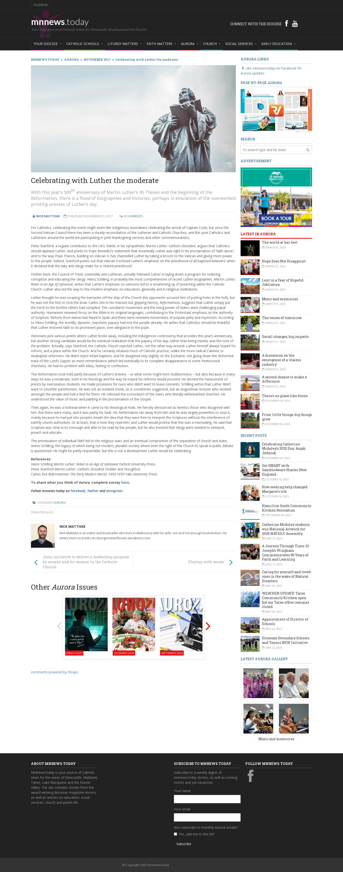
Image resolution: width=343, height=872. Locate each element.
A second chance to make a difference (284, 379)
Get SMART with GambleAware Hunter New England (284, 470)
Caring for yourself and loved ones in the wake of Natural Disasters (286, 576)
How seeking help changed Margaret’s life (285, 489)
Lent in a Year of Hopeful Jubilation (283, 282)
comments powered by (54, 672)
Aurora (59, 502)
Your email (182, 809)
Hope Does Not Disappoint (284, 261)
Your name (182, 790)
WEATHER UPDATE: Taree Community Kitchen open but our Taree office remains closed (285, 600)
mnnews (60, 21)
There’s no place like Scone (285, 396)
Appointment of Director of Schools (285, 621)
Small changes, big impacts (285, 336)
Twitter (93, 490)
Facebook (78, 490)
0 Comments (133, 216)
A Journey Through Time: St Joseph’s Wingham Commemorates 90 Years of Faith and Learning (285, 553)
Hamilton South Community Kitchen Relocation (286, 507)
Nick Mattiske (73, 526)
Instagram (114, 490)
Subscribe (184, 844)
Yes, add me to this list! (196, 834)
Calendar (40, 5)
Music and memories (280, 299)
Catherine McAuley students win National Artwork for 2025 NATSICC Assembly (286, 529)
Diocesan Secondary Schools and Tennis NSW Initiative (285, 640)
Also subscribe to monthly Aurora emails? (206, 827)
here (125, 482)
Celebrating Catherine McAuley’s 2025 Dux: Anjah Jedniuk (284, 448)
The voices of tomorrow (282, 317)
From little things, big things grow (287, 416)
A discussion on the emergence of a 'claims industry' (281, 359)
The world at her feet (280, 242)
